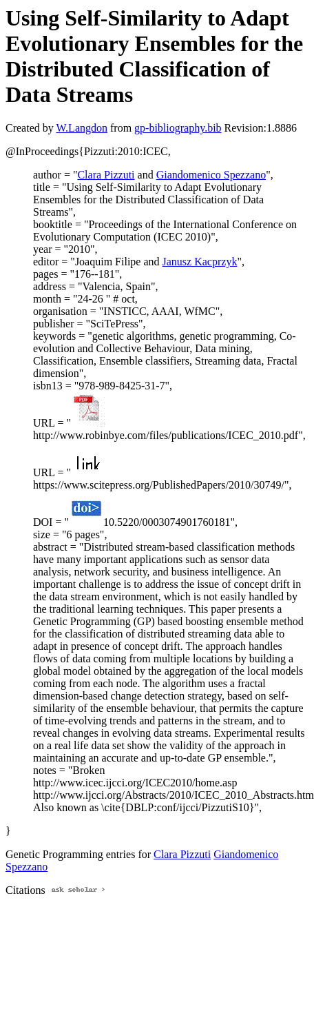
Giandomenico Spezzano (211, 175)
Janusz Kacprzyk (200, 261)
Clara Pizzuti (105, 175)
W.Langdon (81, 128)
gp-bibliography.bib (178, 128)
